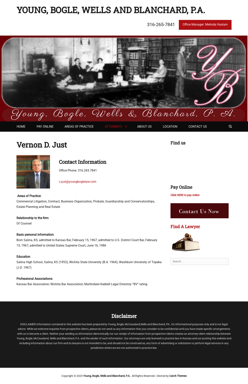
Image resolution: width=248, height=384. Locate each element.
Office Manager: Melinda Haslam (205, 24)
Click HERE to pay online (184, 195)
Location (170, 126)
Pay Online (45, 126)
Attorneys (113, 126)
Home (21, 126)
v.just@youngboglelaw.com (77, 181)
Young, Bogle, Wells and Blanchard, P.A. (110, 9)
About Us (144, 126)
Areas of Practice (79, 126)
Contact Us (198, 126)
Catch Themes (178, 375)
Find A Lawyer (185, 226)
